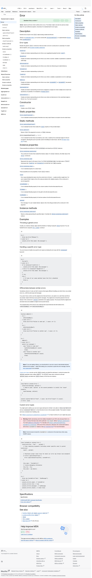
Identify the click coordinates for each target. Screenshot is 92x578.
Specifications (78, 33)
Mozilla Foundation (30, 574)
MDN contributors (48, 538)
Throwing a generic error (29, 223)
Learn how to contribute (27, 534)
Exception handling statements (37, 47)
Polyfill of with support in (34, 513)
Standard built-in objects (7, 19)
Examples (77, 31)
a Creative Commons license (58, 575)
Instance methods (79, 29)
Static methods (79, 25)
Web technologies (77, 553)
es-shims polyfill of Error (30, 515)
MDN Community (59, 553)
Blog (70, 8)
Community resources (60, 556)
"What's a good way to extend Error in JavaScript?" (34, 414)
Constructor (78, 20)
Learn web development (79, 556)
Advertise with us (40, 561)
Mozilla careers (40, 558)
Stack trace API (26, 521)
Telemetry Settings (29, 571)
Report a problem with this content (44, 540)
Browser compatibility (80, 36)
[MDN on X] (7, 561)
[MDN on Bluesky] (4, 561)
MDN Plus (38, 563)
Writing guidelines (59, 558)
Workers (69, 37)
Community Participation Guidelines (50, 571)
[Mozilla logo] (5, 571)
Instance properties (80, 27)
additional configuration (33, 422)
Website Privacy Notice (17, 571)
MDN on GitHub (59, 563)
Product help (39, 565)
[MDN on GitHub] (2, 561)
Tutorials (75, 561)
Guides (74, 558)
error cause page (27, 368)
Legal (38, 571)
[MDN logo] (4, 551)
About (37, 553)
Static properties (79, 23)
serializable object (29, 37)
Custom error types (24, 372)
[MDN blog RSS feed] (11, 561)
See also (77, 38)
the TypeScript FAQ (48, 426)
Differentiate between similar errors (33, 288)
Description (78, 18)
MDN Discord (58, 561)
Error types (24, 43)
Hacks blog (76, 565)
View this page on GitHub (27, 540)
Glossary (75, 563)
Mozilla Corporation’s (8, 574)
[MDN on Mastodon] (9, 561)
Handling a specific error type (30, 247)
